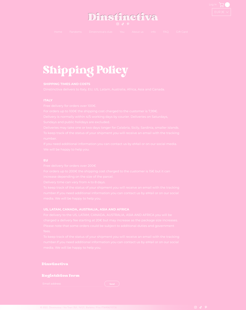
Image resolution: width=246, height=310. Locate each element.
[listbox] (221, 12)
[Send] (112, 284)
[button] (221, 12)
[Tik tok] (123, 24)
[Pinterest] (128, 24)
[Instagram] (117, 24)
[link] (225, 4)
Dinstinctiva (123, 16)
